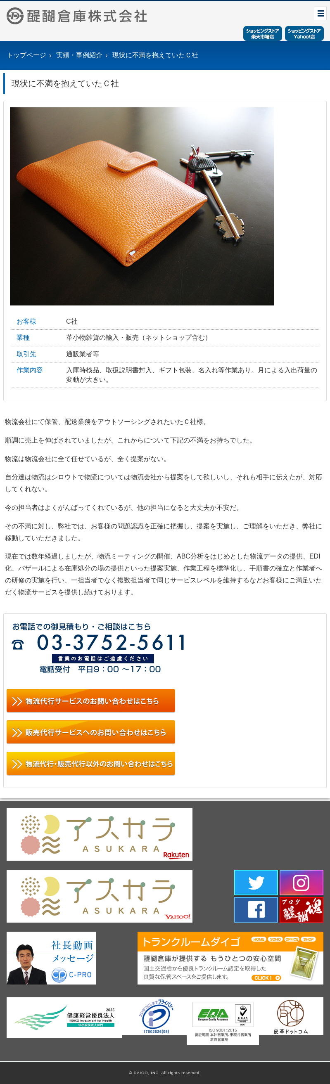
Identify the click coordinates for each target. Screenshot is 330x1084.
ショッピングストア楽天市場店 (262, 33)
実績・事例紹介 (79, 55)
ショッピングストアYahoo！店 (304, 33)
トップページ (26, 55)
